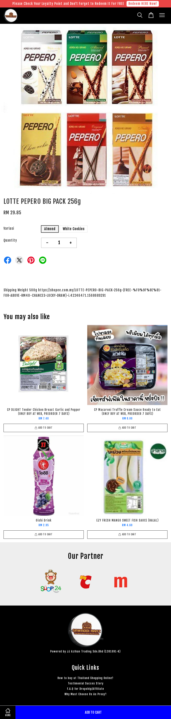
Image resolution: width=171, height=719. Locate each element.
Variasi (9, 228)
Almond (49, 229)
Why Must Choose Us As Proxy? (86, 694)
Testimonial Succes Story (85, 683)
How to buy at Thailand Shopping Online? (85, 678)
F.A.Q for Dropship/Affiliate (85, 689)
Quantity (10, 240)
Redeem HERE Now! (142, 4)
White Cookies (73, 229)
